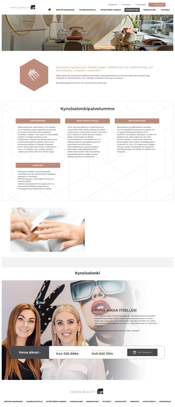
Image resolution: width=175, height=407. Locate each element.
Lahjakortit (112, 5)
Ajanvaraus (159, 5)
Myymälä (165, 10)
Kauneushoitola (87, 10)
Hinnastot (126, 5)
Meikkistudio (149, 10)
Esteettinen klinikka (111, 10)
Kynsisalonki (132, 10)
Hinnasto (134, 402)
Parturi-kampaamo (65, 10)
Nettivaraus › (142, 352)
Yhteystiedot (140, 5)
